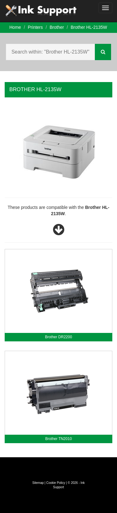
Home (15, 27)
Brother (57, 27)
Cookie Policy (55, 482)
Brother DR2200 (58, 337)
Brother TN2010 (58, 439)
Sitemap (38, 482)
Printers (35, 27)
